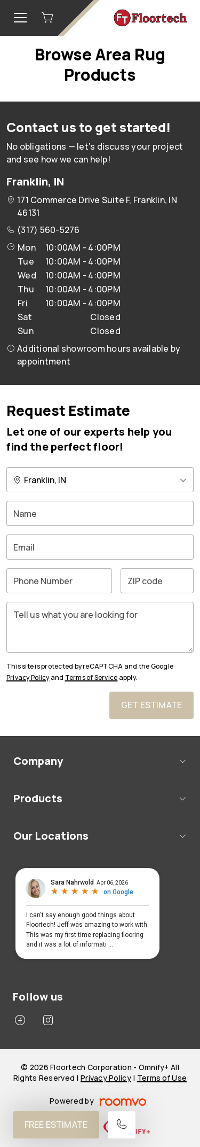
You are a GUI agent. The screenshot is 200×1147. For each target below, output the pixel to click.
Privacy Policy (27, 677)
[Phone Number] (59, 580)
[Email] (100, 547)
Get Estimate (151, 705)
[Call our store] (121, 1124)
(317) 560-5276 (48, 230)
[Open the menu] (20, 17)
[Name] (100, 513)
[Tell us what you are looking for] (100, 627)
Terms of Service (91, 677)
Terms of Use (162, 1078)
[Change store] (100, 479)
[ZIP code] (157, 580)
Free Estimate (56, 1124)
